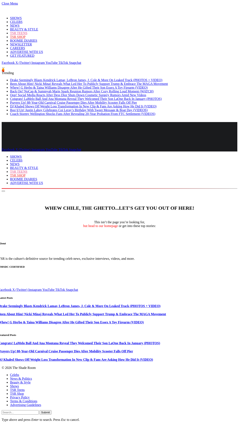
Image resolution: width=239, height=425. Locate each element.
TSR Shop (17, 393)
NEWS (14, 25)
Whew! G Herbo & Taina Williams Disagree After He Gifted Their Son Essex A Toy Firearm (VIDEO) (79, 87)
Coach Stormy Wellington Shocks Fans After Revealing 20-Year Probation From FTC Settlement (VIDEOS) (82, 114)
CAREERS (17, 48)
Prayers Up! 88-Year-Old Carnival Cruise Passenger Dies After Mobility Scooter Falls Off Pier (73, 102)
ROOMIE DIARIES (23, 40)
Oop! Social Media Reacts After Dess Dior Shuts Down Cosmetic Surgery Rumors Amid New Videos (78, 95)
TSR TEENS (18, 33)
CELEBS (16, 22)
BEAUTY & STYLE (24, 29)
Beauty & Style (20, 382)
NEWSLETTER (21, 44)
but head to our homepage (100, 226)
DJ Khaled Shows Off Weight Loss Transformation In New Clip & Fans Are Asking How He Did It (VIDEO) (83, 106)
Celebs (14, 375)
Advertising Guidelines (25, 405)
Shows (14, 386)
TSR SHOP (17, 37)
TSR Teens (17, 390)
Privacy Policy (20, 397)
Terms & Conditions (23, 401)
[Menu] (3, 67)
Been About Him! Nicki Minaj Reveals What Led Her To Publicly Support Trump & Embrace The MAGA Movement (89, 84)
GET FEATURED (22, 55)
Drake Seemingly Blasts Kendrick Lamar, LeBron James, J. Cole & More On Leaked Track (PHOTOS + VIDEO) (86, 80)
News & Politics (21, 378)
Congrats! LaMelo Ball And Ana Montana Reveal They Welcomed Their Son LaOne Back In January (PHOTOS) (86, 99)
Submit (45, 412)
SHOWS (16, 18)
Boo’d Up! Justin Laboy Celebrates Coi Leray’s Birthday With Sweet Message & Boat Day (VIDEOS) (79, 110)
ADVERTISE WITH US (26, 52)
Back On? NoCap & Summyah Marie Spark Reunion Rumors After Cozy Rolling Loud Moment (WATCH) (82, 91)
